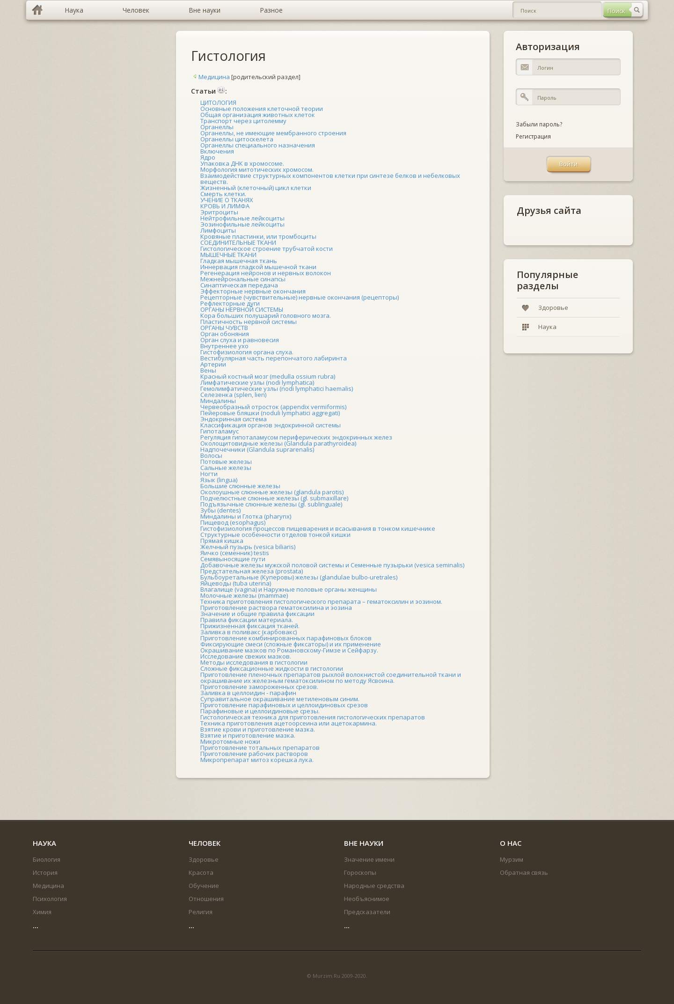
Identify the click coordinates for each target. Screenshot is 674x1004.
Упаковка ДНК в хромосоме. (242, 163)
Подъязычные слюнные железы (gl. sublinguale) (271, 504)
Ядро (207, 157)
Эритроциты (219, 212)
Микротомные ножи (230, 741)
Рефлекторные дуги (230, 303)
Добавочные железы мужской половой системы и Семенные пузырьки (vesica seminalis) (332, 565)
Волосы (211, 455)
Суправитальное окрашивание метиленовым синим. (279, 699)
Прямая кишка (221, 540)
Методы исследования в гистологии (254, 662)
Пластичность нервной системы (248, 321)
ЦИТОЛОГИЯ (218, 102)
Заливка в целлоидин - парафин (248, 693)
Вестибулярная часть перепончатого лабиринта (273, 358)
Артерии (213, 364)
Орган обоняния (224, 334)
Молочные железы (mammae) (244, 595)
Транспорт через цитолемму (243, 121)
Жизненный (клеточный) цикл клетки (255, 187)
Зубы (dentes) (220, 510)
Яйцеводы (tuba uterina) (235, 583)
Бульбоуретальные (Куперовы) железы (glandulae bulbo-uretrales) (298, 577)
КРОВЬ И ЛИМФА (224, 206)
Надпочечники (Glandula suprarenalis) (257, 449)
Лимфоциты (218, 230)
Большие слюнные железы (240, 486)
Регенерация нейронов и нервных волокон (265, 273)
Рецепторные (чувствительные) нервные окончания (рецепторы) (299, 297)
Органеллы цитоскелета (236, 139)
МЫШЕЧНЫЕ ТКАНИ (228, 254)
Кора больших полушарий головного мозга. (265, 315)
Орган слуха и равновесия (239, 340)
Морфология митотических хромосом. (257, 169)
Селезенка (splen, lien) (233, 394)
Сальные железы (225, 467)
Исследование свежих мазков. (245, 656)
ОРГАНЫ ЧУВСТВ (224, 327)
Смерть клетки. (223, 194)
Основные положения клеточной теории (261, 108)
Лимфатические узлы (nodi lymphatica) (257, 382)
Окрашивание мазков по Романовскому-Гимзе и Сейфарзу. (289, 650)
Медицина (210, 77)
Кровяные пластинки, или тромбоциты (258, 236)
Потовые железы (226, 461)
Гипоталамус (219, 431)
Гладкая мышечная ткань (238, 260)
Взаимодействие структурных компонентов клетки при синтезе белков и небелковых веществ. (330, 178)
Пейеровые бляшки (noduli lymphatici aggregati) (270, 413)
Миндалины (218, 400)
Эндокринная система (233, 419)
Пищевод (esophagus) (232, 522)
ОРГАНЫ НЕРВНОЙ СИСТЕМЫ (241, 309)
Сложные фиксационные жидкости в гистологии (271, 668)
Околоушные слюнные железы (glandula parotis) (272, 492)
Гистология (228, 55)
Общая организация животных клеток (257, 114)
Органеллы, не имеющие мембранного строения (273, 133)
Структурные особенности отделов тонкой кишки (275, 534)
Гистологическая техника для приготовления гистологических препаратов (312, 717)
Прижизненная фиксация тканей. (250, 626)
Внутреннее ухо (224, 346)
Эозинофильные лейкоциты (242, 224)
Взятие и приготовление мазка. (247, 735)
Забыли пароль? (539, 124)
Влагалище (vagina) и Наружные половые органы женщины (288, 589)
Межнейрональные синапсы (243, 279)
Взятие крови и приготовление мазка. (257, 729)
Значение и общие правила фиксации (257, 613)
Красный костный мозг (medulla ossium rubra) (267, 376)
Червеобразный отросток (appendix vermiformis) (273, 407)
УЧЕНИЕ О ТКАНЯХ (226, 200)
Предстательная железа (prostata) (251, 571)
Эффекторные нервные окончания (253, 291)
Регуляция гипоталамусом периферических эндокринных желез (296, 437)
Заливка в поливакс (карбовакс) (248, 632)
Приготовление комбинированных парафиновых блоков (286, 638)
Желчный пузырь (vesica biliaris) (247, 546)
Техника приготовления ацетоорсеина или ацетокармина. (288, 723)
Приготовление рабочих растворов (254, 753)
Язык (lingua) (218, 480)
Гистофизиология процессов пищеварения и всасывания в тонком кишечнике (317, 528)
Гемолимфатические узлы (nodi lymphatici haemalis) (276, 388)
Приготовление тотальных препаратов (260, 747)
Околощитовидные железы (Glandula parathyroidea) (278, 443)
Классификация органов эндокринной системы (270, 425)
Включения (217, 151)
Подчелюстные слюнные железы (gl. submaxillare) (274, 498)
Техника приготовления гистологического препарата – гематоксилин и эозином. (321, 601)
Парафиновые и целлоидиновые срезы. (260, 711)
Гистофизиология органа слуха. (246, 352)
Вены (208, 370)
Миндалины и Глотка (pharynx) (245, 516)
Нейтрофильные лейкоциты (242, 218)
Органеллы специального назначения (257, 145)
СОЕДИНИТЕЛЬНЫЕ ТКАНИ (238, 242)
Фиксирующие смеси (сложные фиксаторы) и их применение (290, 644)
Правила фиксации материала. (246, 620)
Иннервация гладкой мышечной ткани (258, 267)
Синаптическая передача (239, 285)
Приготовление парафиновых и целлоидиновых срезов (284, 705)
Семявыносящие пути (232, 559)
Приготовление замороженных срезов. (259, 686)
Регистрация (533, 136)
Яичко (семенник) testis (234, 553)
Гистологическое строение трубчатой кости (266, 248)
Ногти (209, 473)
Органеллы (217, 127)
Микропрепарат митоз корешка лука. (257, 759)
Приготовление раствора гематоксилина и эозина (276, 607)
